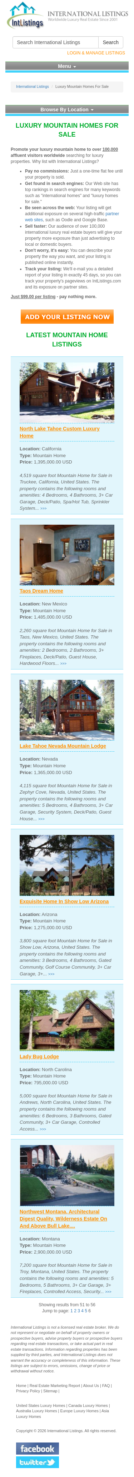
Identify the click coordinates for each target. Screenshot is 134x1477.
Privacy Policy (28, 1391)
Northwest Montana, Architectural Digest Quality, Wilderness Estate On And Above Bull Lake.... (63, 1219)
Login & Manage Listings (96, 53)
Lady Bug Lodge (39, 1056)
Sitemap (50, 1391)
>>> (43, 508)
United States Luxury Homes (40, 1405)
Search (111, 42)
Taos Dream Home (41, 591)
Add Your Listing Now (67, 316)
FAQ (106, 1385)
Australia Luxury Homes (36, 1411)
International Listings (32, 87)
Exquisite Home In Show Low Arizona (64, 901)
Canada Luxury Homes (88, 1405)
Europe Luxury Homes (79, 1411)
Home (21, 1385)
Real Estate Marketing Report (55, 1385)
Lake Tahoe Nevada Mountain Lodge (63, 746)
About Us (91, 1385)
